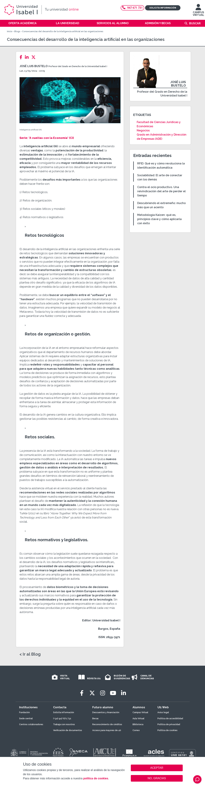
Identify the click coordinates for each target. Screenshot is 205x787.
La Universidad (67, 23)
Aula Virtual (138, 718)
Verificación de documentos (67, 730)
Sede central (26, 718)
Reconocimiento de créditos (107, 724)
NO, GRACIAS (157, 778)
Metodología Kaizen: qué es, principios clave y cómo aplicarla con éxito (159, 219)
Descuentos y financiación (105, 712)
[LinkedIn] (28, 57)
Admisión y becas (158, 23)
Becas (95, 718)
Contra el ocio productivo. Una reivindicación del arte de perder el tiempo (161, 191)
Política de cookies (167, 730)
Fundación (24, 712)
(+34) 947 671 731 (62, 718)
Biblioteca (138, 724)
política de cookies (95, 778)
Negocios (143, 130)
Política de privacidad (168, 724)
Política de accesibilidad (170, 718)
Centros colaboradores (31, 724)
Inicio (9, 31)
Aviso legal (163, 712)
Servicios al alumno (113, 23)
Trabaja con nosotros (64, 724)
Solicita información (162, 8)
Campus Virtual (140, 712)
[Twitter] (34, 57)
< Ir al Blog (30, 654)
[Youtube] (113, 693)
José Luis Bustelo (34, 66)
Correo (136, 730)
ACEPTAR (157, 767)
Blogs (17, 31)
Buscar (195, 23)
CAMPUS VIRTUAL (198, 12)
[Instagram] (102, 693)
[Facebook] (22, 57)
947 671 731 (132, 7)
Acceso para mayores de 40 (106, 730)
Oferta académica (22, 23)
